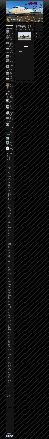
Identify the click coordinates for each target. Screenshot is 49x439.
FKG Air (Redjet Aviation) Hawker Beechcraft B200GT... (9, 377)
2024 (8, 157)
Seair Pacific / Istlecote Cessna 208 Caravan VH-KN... (10, 285)
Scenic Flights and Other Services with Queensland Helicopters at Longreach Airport (9, 149)
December (9, 161)
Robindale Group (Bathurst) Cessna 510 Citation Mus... (9, 214)
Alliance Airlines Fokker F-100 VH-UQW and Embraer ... (9, 195)
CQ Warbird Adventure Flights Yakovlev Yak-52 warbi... (9, 251)
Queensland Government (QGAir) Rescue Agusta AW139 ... (9, 191)
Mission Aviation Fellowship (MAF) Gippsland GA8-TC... (9, 282)
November (9, 162)
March (9, 392)
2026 (8, 155)
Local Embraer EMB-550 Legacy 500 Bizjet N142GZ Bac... (9, 270)
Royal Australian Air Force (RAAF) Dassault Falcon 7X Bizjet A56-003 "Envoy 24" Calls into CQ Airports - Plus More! (9, 107)
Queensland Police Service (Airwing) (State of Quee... (9, 297)
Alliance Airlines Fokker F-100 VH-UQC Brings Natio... (9, 258)
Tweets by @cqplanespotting (38, 33)
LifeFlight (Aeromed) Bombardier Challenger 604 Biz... (9, 186)
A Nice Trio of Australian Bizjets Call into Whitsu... (10, 254)
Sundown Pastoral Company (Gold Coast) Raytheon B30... (9, 354)
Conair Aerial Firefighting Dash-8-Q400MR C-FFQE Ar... (9, 206)
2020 (8, 395)
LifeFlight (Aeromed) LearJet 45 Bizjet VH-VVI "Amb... (9, 247)
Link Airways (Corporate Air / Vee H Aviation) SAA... (9, 293)
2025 (8, 156)
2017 (8, 398)
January (9, 394)
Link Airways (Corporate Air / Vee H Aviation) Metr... (9, 168)
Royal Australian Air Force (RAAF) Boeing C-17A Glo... (9, 172)
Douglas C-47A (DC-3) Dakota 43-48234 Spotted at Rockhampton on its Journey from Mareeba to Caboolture (9, 61)
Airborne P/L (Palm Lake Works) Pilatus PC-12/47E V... (9, 316)
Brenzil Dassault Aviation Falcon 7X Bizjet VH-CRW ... (9, 226)
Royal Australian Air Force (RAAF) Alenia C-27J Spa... (9, 325)
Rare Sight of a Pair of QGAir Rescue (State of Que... (9, 358)
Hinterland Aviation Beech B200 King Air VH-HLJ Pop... (9, 369)
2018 (8, 397)
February (9, 393)
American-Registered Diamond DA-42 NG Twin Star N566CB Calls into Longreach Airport (9, 57)
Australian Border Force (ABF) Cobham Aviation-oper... (9, 346)
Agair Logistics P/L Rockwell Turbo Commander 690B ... (9, 176)
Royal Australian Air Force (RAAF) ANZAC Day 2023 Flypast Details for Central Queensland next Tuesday (9, 80)
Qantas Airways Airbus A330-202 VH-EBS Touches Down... (9, 222)
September (9, 164)
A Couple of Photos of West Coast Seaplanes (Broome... (9, 209)
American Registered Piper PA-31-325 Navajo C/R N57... (9, 274)
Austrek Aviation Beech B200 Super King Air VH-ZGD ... (9, 262)
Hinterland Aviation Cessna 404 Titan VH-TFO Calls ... (9, 305)
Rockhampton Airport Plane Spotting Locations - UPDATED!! (11, 138)
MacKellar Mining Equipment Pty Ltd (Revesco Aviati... (9, 235)
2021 (8, 160)
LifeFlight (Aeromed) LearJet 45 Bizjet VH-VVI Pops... (9, 179)
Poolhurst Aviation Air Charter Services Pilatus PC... (9, 277)
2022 (8, 159)
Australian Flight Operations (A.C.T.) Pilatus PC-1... (9, 385)
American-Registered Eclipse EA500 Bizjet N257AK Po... (9, 341)
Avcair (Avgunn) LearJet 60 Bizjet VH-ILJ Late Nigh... (10, 362)
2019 (8, 396)
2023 (8, 158)
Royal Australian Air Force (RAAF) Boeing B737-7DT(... (9, 321)
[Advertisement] (24, 75)
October (9, 163)
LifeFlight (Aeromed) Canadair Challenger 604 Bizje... (9, 199)
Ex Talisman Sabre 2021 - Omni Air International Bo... (10, 308)
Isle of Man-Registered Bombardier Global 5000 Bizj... (9, 381)
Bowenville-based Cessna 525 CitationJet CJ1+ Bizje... (9, 183)
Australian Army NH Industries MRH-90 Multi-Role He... (9, 313)
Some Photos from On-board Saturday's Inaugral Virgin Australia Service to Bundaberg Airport (9, 38)
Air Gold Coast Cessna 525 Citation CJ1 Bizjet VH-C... (9, 202)
